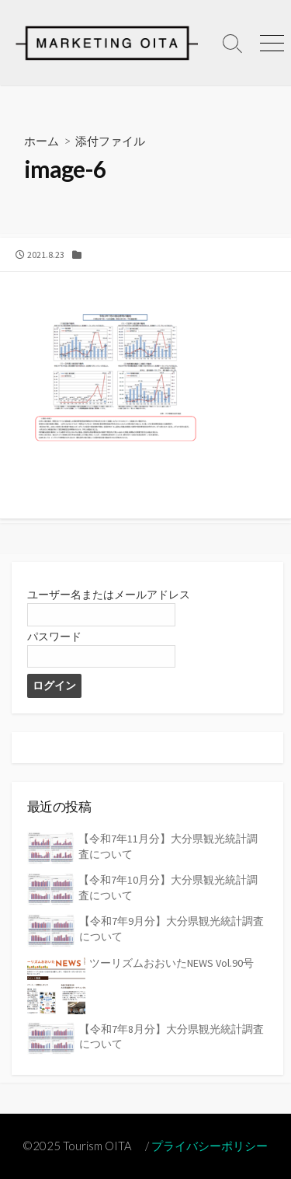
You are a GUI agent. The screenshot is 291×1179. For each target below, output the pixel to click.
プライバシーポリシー (209, 1146)
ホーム (41, 141)
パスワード (54, 637)
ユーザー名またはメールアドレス (108, 595)
